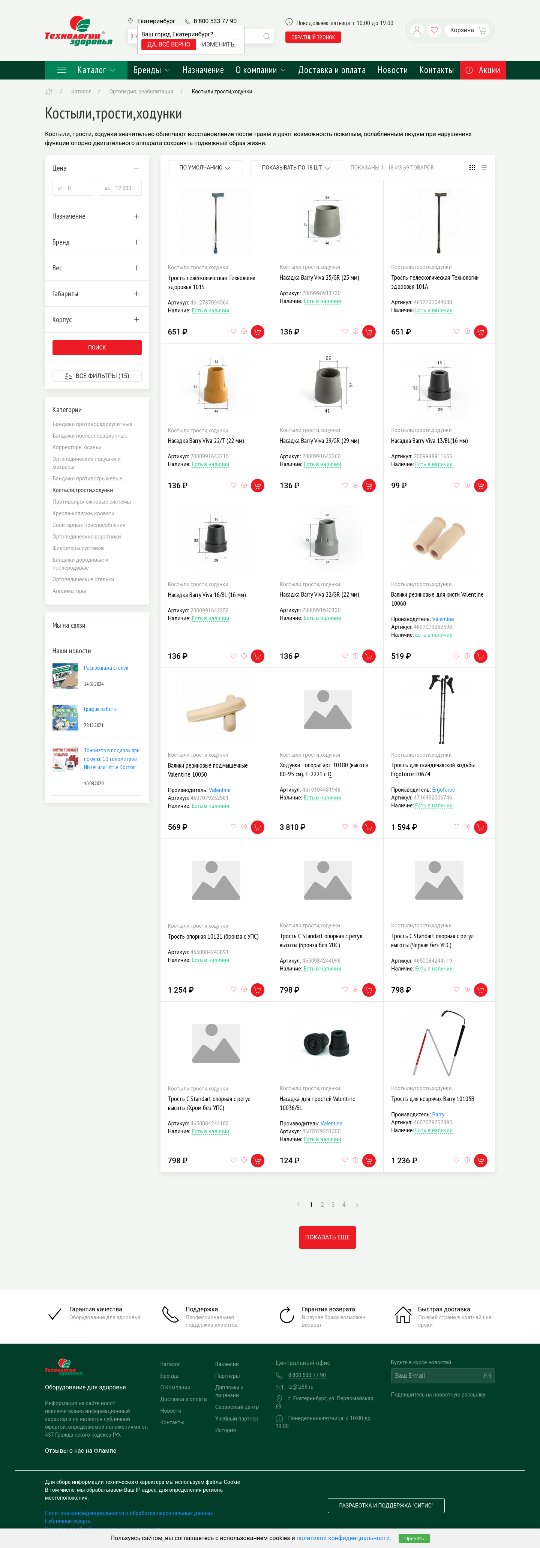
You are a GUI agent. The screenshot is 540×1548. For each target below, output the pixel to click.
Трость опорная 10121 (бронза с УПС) (213, 936)
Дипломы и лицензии (229, 1391)
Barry (438, 1115)
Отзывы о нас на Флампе (80, 1450)
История (225, 1430)
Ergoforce (443, 790)
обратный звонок (313, 37)
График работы (101, 708)
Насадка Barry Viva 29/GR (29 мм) (319, 440)
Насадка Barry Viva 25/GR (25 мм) (319, 277)
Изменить (218, 44)
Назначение (203, 70)
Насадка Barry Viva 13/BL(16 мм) (429, 440)
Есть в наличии (210, 311)
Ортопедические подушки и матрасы (86, 463)
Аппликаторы (69, 591)
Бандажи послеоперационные (90, 436)
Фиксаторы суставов (78, 548)
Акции (482, 70)
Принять (414, 1538)
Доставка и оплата (332, 70)
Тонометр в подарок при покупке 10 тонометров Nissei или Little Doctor (112, 758)
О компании (261, 70)
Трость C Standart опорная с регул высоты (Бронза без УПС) (321, 940)
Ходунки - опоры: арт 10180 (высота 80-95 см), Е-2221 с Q (324, 769)
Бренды (152, 70)
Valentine (443, 619)
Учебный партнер (236, 1419)
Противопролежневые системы (91, 502)
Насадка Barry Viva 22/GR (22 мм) (319, 594)
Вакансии (227, 1364)
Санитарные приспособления (89, 525)
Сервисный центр (237, 1407)
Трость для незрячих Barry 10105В (432, 1098)
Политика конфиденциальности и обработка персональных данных (129, 1513)
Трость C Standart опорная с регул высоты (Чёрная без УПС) (432, 940)
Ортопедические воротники (86, 537)
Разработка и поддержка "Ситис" (386, 1506)
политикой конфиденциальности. (344, 1538)
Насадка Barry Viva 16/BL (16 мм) (207, 594)
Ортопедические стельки (83, 579)
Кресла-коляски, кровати (83, 513)
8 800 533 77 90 (215, 21)
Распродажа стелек (106, 667)
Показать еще (327, 1237)
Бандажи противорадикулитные (92, 424)
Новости (392, 70)
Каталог (86, 70)
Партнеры (227, 1376)
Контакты (436, 70)
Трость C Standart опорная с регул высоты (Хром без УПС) (209, 1103)
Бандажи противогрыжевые (87, 479)
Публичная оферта (68, 1521)
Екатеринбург (156, 21)
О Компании (175, 1387)
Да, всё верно (168, 44)
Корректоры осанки (77, 447)
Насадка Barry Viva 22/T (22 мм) (206, 440)
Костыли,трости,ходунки (222, 91)
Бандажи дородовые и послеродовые (80, 564)
